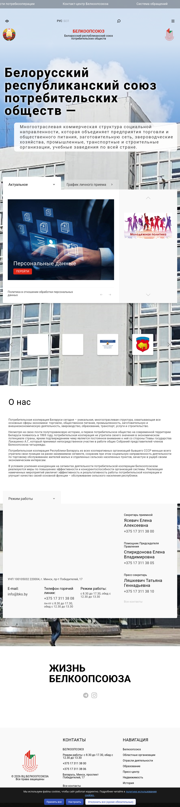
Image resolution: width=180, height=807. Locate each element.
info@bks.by (18, 594)
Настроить (74, 801)
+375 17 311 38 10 (139, 591)
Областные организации (139, 755)
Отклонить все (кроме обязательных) (110, 801)
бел (66, 21)
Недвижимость (133, 777)
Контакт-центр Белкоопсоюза (95, 4)
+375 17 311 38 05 (139, 563)
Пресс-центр (131, 771)
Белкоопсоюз (132, 749)
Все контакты (133, 601)
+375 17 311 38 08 (59, 598)
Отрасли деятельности (138, 760)
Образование (131, 766)
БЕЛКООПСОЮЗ (73, 749)
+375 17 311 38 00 (139, 531)
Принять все (54, 801)
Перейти (22, 271)
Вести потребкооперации (24, 4)
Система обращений (161, 4)
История (128, 783)
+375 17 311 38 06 (74, 769)
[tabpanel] (90, 109)
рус (59, 21)
